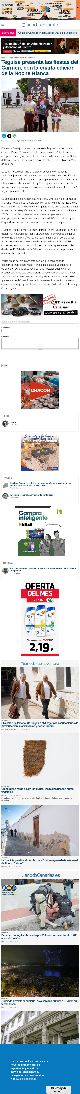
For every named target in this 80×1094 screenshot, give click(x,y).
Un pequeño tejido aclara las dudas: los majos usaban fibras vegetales (37, 790)
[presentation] (20, 357)
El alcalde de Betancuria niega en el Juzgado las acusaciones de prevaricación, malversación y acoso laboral (39, 724)
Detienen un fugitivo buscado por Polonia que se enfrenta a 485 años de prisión (39, 937)
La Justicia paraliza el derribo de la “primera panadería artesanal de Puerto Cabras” (39, 862)
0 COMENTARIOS (24, 141)
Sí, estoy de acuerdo (59, 1089)
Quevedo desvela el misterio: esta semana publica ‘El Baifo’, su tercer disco (39, 1002)
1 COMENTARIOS (25, 729)
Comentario (6, 336)
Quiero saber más (26, 1078)
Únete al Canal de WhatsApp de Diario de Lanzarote (47, 32)
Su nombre (6, 328)
